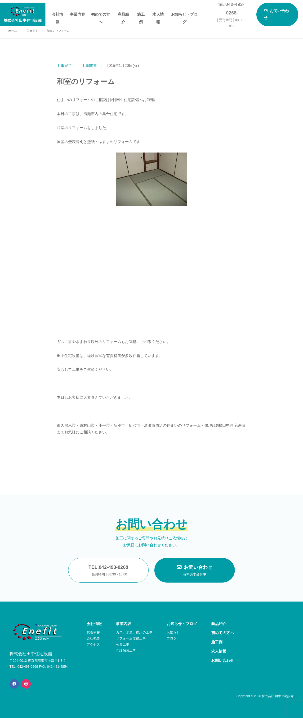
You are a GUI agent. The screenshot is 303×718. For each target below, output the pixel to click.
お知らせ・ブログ (184, 15)
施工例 (141, 15)
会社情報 (57, 15)
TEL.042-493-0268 (108, 571)
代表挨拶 (93, 632)
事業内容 (77, 14)
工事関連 (89, 66)
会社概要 (93, 638)
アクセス (93, 644)
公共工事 (122, 644)
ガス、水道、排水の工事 (134, 632)
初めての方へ (100, 15)
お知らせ (173, 632)
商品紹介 (123, 15)
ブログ (172, 638)
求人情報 (158, 15)
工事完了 (64, 66)
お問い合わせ (194, 571)
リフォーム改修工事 (131, 638)
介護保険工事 (126, 650)
